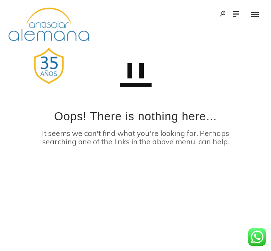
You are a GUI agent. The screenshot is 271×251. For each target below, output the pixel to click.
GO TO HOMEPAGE (136, 173)
